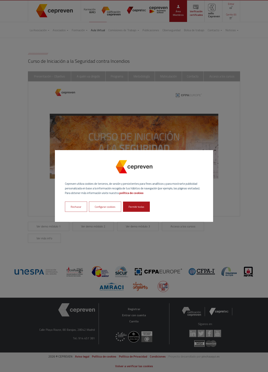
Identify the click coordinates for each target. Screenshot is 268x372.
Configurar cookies (105, 207)
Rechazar (76, 207)
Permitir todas (136, 207)
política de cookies (131, 193)
